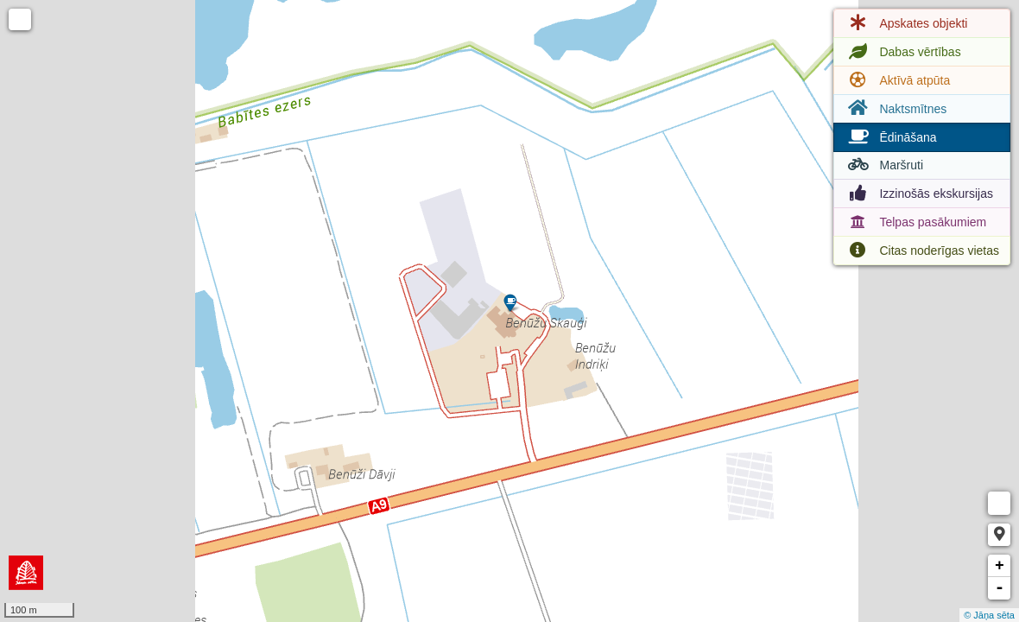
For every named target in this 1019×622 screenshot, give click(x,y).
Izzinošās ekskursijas (919, 193)
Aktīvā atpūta (897, 80)
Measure (999, 503)
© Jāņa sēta (989, 615)
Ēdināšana (890, 137)
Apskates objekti (906, 23)
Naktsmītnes (895, 108)
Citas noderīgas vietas (922, 250)
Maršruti (884, 165)
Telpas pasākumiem (915, 222)
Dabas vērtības (902, 52)
